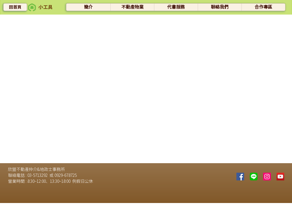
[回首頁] (15, 7)
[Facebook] (240, 176)
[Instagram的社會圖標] (267, 176)
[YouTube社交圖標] (280, 176)
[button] (32, 7)
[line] (254, 176)
